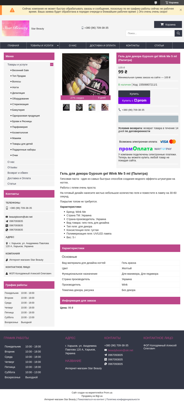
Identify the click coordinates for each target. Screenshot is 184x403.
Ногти (15, 87)
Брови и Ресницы (22, 121)
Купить (134, 93)
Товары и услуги (41, 45)
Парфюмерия (20, 127)
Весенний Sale (20, 70)
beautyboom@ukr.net (20, 216)
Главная (13, 45)
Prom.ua (108, 392)
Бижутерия (18, 109)
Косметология (20, 132)
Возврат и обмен (18, 172)
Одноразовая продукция (26, 115)
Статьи (159, 45)
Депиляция (18, 93)
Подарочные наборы (24, 149)
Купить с (134, 100)
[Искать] (178, 33)
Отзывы (12, 167)
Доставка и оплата (103, 45)
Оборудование (20, 98)
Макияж (16, 138)
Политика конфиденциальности (123, 399)
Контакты (132, 45)
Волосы (16, 81)
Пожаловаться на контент (91, 399)
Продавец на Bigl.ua (92, 396)
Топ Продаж (19, 75)
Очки (15, 155)
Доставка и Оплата (19, 178)
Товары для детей (22, 143)
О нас (73, 45)
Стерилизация (20, 104)
